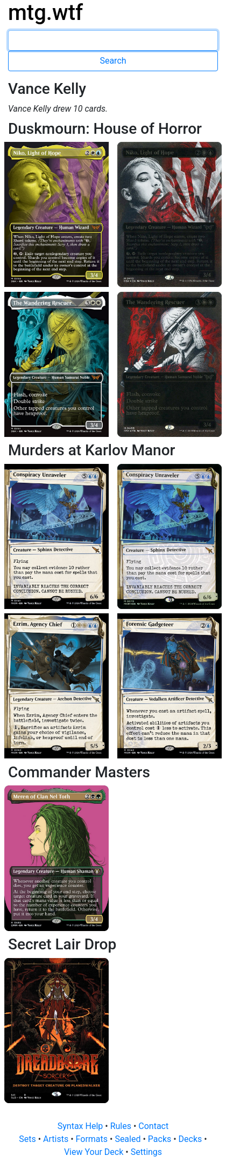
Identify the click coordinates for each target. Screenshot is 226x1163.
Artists (56, 1139)
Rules (121, 1126)
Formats (93, 1139)
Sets (28, 1139)
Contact (153, 1126)
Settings (146, 1152)
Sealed (129, 1139)
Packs (160, 1139)
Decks (191, 1139)
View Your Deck (94, 1152)
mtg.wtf (45, 12)
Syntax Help (81, 1126)
